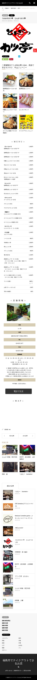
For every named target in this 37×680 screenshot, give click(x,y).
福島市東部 (5, 625)
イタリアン (5, 638)
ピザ (3, 645)
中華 (20, 643)
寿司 (20, 638)
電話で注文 (18, 391)
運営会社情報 (27, 670)
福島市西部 (5, 630)
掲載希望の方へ (18, 670)
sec (10, 429)
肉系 (12, 15)
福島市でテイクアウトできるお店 (14, 677)
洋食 (20, 640)
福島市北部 (5, 623)
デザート (4, 650)
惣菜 (3, 647)
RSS (18, 667)
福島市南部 (5, 15)
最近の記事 (10, 486)
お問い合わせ (8, 670)
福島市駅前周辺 (6, 620)
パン (20, 647)
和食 (3, 640)
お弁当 (20, 645)
